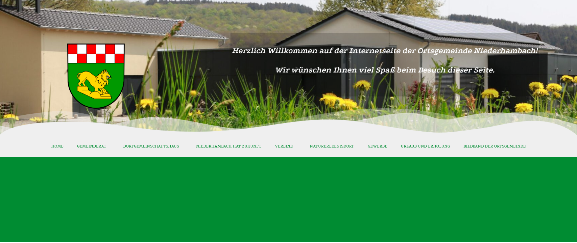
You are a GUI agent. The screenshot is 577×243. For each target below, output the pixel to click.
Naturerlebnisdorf (332, 146)
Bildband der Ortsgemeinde (494, 146)
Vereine (285, 146)
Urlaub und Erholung (425, 146)
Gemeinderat (93, 146)
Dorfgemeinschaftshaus (153, 146)
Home (57, 146)
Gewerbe (377, 146)
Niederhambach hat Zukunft (228, 146)
